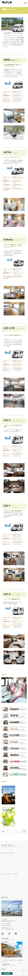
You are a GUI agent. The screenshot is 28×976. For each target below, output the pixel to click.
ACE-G (7, 594)
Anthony (8, 239)
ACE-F (7, 505)
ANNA (7, 59)
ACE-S (7, 420)
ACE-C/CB (9, 328)
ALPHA (7, 152)
